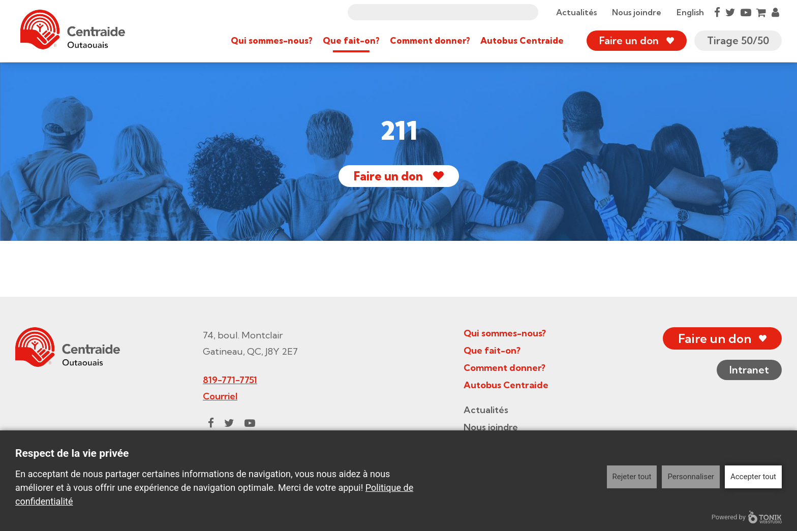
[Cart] (761, 12)
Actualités (576, 12)
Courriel (220, 396)
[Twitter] (730, 12)
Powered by (747, 517)
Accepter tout (753, 476)
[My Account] (775, 12)
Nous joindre (636, 12)
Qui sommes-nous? (272, 40)
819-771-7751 (230, 380)
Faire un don (629, 40)
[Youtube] (746, 12)
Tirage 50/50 (738, 40)
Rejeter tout (632, 476)
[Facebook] (717, 12)
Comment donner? (430, 40)
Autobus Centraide (522, 40)
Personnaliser (690, 476)
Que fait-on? (351, 40)
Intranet (749, 369)
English (690, 12)
